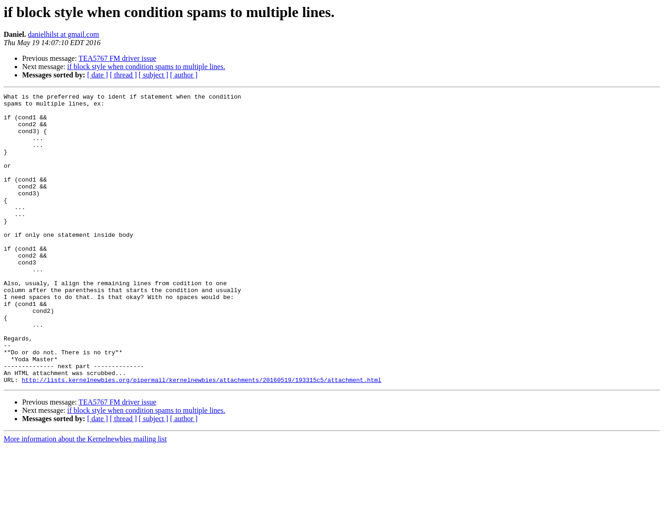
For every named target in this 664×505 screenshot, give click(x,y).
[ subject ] (153, 75)
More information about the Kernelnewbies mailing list (85, 497)
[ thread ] (123, 75)
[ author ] (184, 75)
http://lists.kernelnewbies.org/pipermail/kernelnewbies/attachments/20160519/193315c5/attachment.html (201, 438)
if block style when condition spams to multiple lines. (146, 66)
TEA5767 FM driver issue (117, 58)
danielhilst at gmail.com (63, 34)
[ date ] (97, 75)
